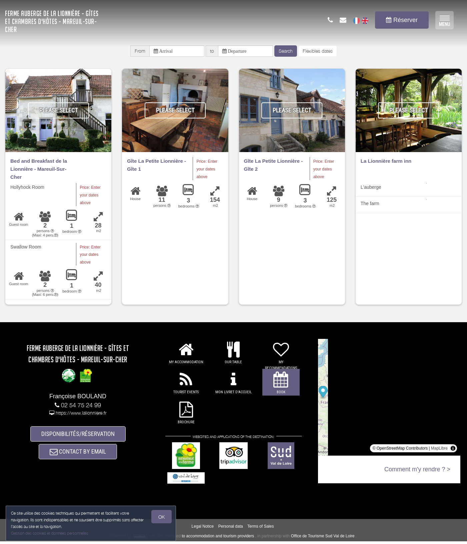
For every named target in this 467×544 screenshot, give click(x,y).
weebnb (140, 539)
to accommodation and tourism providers (218, 539)
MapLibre (439, 451)
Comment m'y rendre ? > (417, 472)
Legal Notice (203, 529)
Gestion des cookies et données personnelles (50, 532)
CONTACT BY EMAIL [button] (78, 458)
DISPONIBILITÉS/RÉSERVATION (78, 438)
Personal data (230, 529)
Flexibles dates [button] (318, 52)
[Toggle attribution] (453, 451)
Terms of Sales (260, 529)
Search (286, 52)
